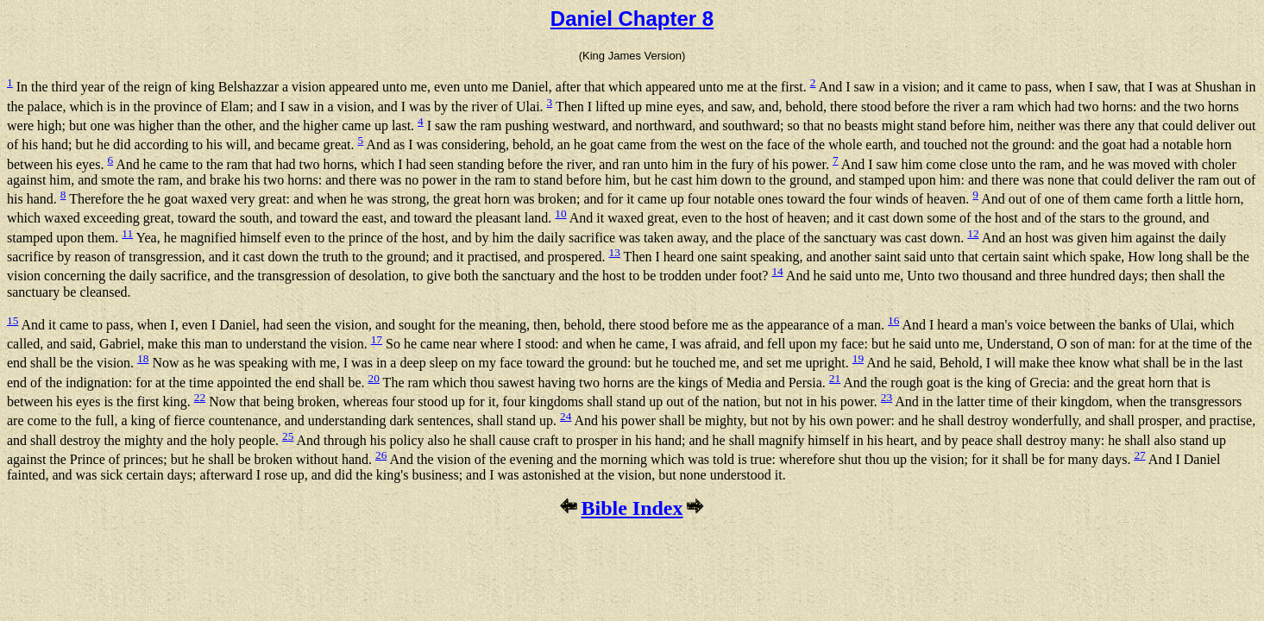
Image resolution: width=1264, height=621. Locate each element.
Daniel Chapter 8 (632, 18)
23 (886, 397)
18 (142, 358)
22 (199, 397)
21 (834, 378)
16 (893, 320)
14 (777, 271)
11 (127, 233)
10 (560, 213)
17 (376, 339)
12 (972, 233)
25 (287, 436)
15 (12, 320)
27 (1139, 454)
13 (614, 252)
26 (381, 454)
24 (565, 416)
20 (374, 378)
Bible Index (631, 508)
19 (858, 358)
